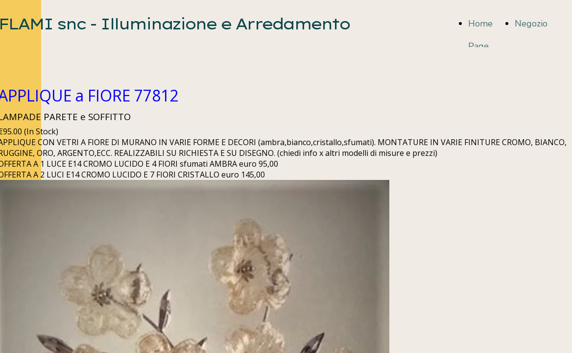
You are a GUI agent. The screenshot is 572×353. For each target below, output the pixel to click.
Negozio (531, 23)
